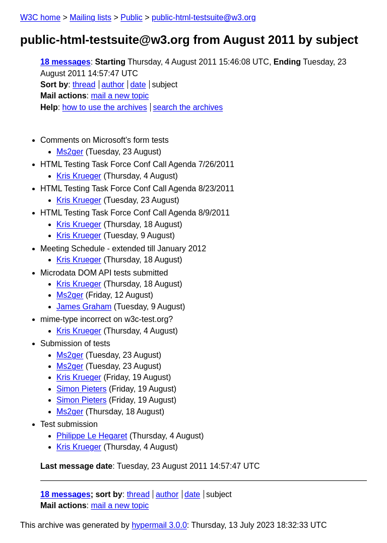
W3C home (40, 17)
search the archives (188, 107)
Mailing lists (90, 17)
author (112, 84)
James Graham (83, 306)
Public (131, 17)
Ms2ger (69, 151)
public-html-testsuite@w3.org (204, 17)
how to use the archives (104, 107)
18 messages (65, 62)
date (138, 84)
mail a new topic (120, 95)
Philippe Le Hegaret (91, 435)
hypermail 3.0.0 (159, 525)
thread (84, 84)
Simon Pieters (81, 389)
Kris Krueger (78, 176)
